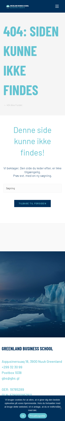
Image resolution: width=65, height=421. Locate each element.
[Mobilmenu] (57, 6)
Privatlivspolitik (37, 416)
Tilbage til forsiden (32, 203)
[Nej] (60, 408)
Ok (22, 416)
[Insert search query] (32, 188)
